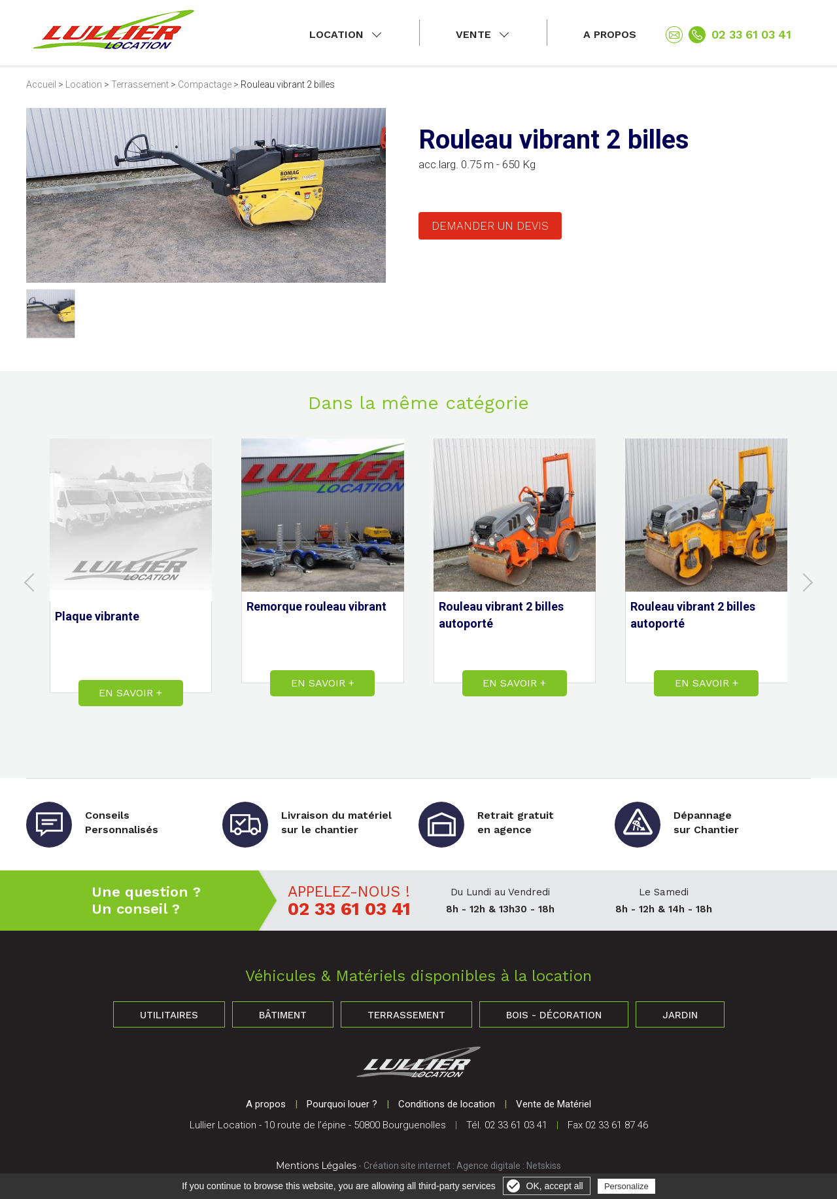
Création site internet (407, 1165)
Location (336, 34)
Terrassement (140, 84)
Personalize (626, 1186)
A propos (609, 34)
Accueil (41, 84)
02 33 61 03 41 (751, 34)
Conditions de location (446, 1104)
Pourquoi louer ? (342, 1104)
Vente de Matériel (553, 1104)
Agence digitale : (491, 1165)
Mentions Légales (316, 1166)
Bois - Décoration (554, 1015)
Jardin (680, 1015)
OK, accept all (554, 1186)
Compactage (204, 84)
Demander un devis (490, 225)
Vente (473, 34)
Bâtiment (283, 1015)
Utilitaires (169, 1015)
